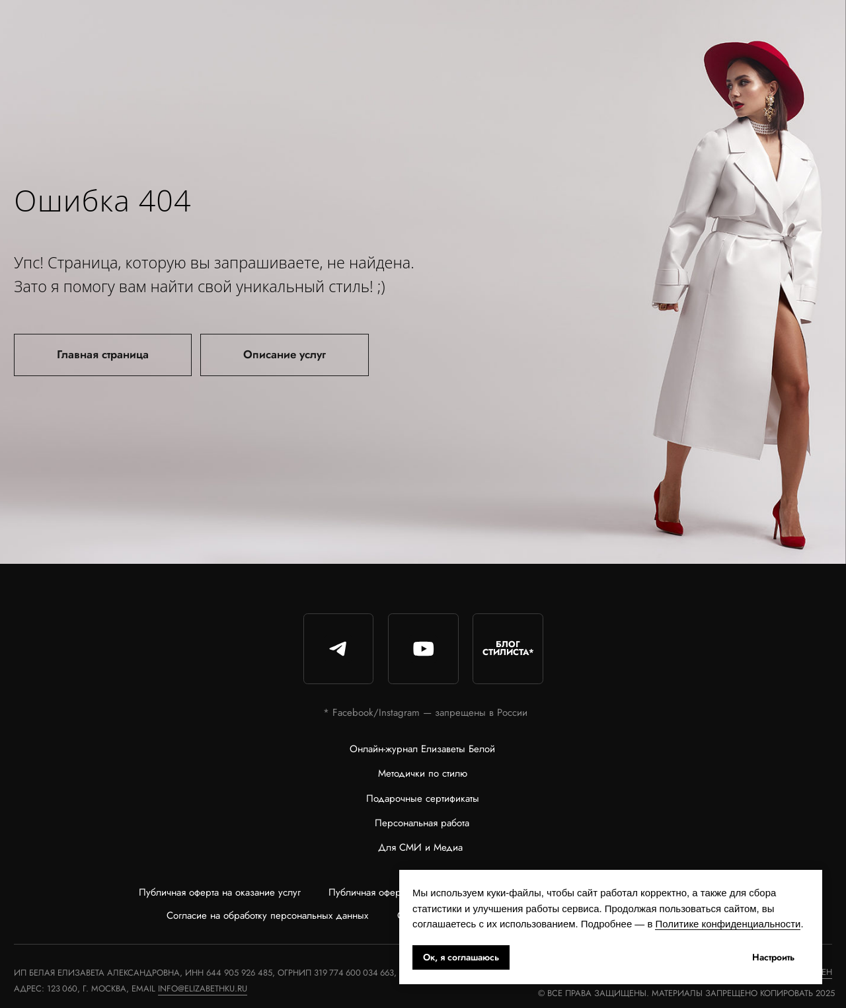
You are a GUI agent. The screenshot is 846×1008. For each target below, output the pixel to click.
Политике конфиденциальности (727, 923)
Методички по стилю (422, 773)
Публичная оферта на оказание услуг (220, 892)
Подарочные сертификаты (422, 798)
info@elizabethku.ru (202, 988)
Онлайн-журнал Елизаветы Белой (422, 749)
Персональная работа (422, 823)
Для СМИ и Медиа (420, 847)
